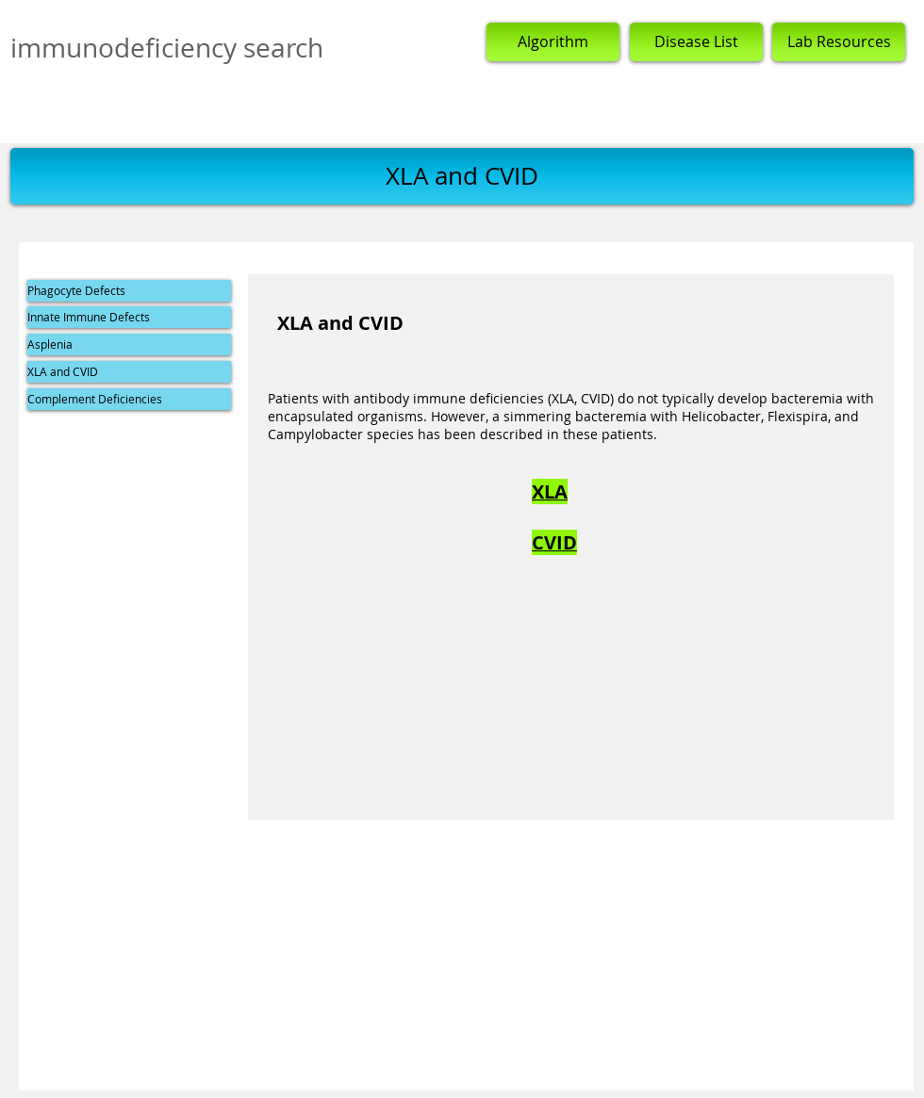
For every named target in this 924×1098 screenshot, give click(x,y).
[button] (462, 176)
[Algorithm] (553, 42)
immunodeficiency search (166, 47)
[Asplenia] (129, 344)
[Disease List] (696, 42)
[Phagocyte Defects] (129, 291)
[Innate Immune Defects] (129, 317)
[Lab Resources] (838, 42)
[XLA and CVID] (129, 372)
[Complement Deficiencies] (129, 399)
